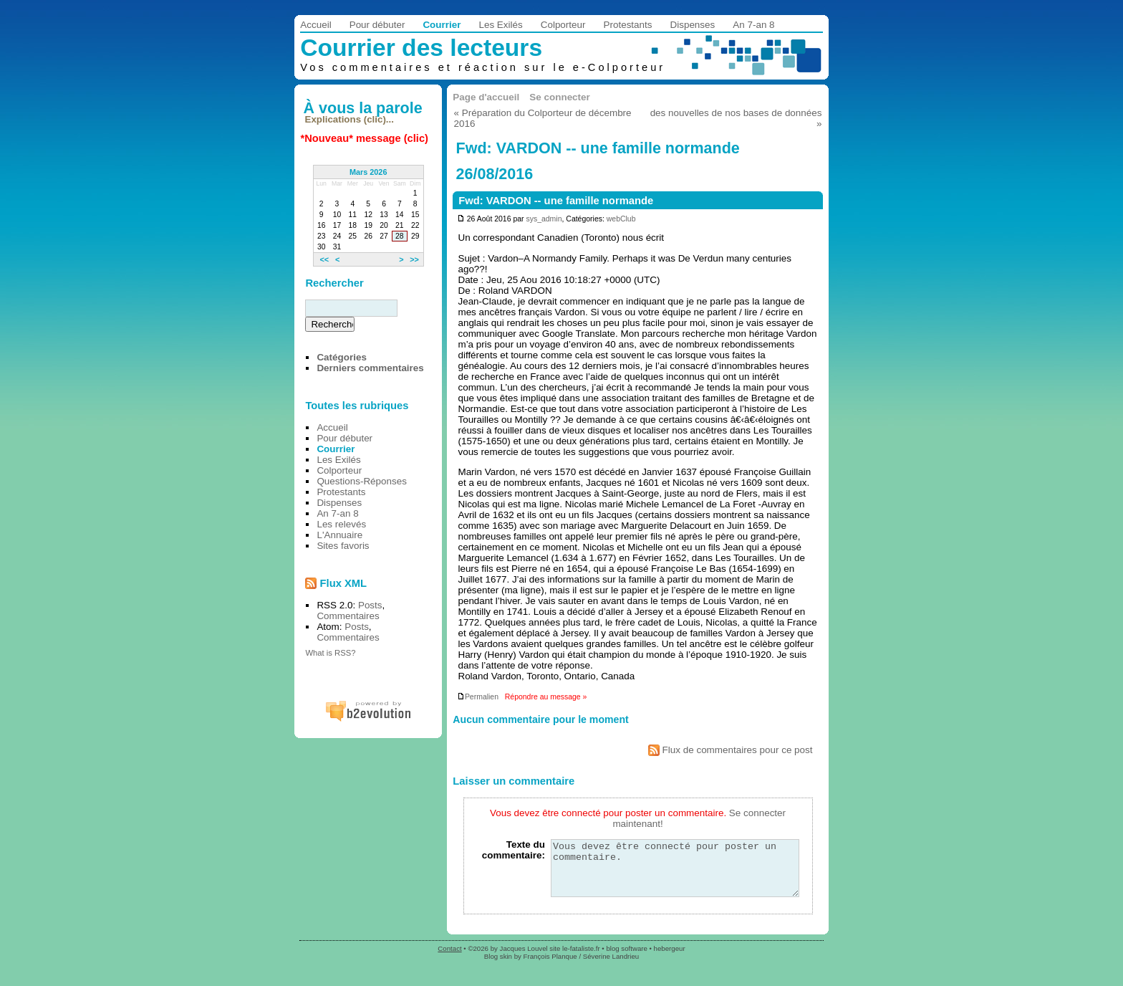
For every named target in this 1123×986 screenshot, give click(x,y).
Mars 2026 (368, 172)
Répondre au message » (546, 697)
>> (414, 259)
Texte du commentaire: (513, 850)
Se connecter (559, 97)
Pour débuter (377, 24)
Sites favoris (343, 545)
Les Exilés (500, 24)
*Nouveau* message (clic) (364, 138)
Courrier (442, 24)
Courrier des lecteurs (421, 47)
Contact (449, 959)
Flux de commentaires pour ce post (730, 750)
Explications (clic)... (349, 119)
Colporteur (563, 24)
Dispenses (692, 24)
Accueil (315, 24)
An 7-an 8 (753, 24)
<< (324, 259)
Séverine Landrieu (611, 967)
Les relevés (341, 524)
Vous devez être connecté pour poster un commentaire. (675, 873)
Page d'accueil (486, 97)
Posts (370, 605)
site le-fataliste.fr (574, 959)
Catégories (341, 357)
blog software (626, 959)
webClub (621, 219)
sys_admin (544, 219)
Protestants (628, 24)
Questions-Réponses (362, 481)
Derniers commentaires (370, 368)
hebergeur (669, 959)
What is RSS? (330, 652)
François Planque (550, 967)
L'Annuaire (339, 535)
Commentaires (348, 616)
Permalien (477, 697)
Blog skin (498, 967)
